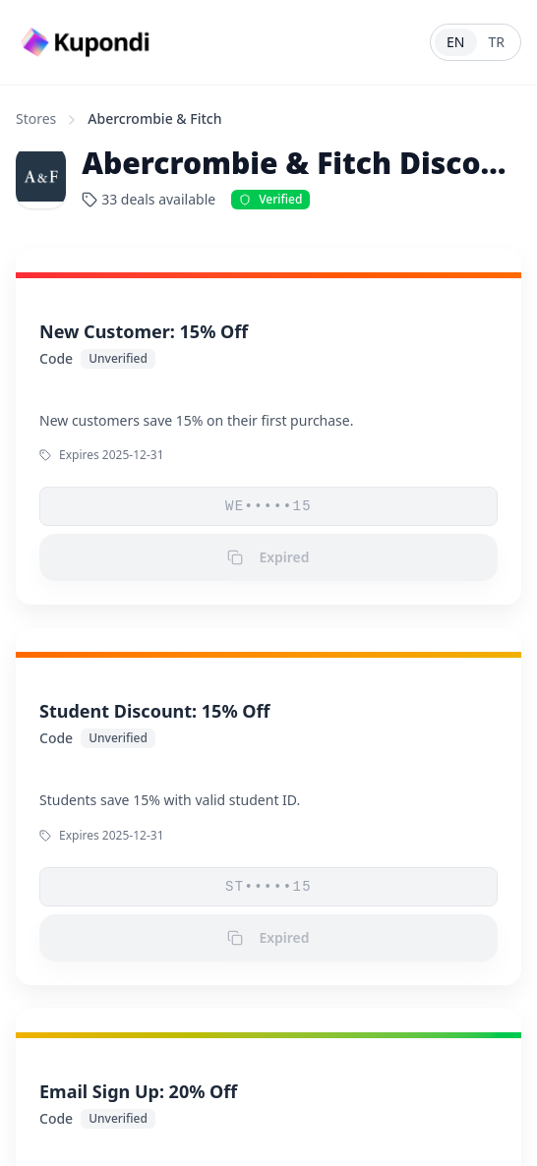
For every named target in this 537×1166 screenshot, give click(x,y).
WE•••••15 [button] (268, 506)
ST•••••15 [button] (268, 887)
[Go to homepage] (87, 43)
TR (497, 41)
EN (455, 41)
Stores (36, 118)
